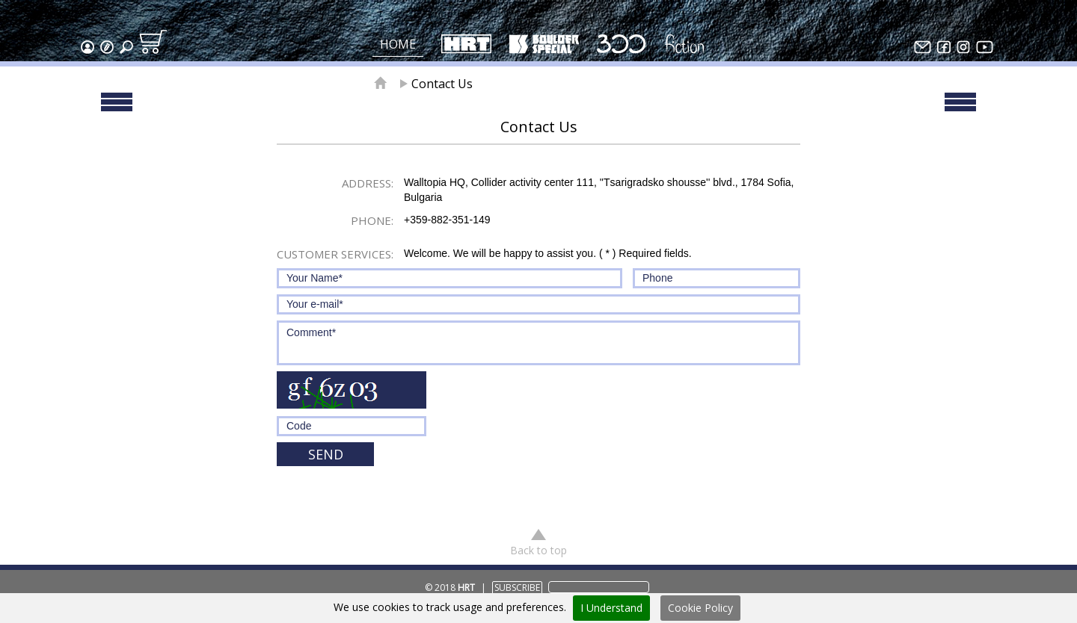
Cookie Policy (700, 608)
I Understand (611, 608)
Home (398, 44)
